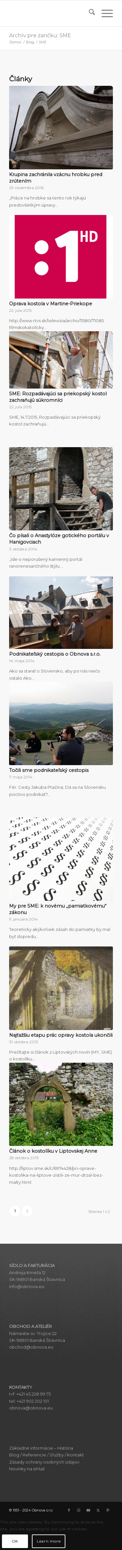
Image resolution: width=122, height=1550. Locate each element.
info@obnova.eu (26, 1286)
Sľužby (56, 1454)
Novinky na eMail (27, 1468)
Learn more (49, 1541)
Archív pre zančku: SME (40, 35)
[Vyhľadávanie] (88, 13)
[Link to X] (98, 1510)
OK (15, 1541)
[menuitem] (88, 13)
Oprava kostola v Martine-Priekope (50, 304)
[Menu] (104, 13)
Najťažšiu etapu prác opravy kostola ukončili (61, 1035)
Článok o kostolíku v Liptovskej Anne (53, 1151)
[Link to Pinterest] (108, 1510)
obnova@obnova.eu (31, 1407)
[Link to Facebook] (69, 1510)
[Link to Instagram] (79, 1510)
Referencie (34, 1454)
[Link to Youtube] (88, 1510)
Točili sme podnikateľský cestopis (48, 770)
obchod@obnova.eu (31, 1347)
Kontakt (75, 1454)
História (65, 1448)
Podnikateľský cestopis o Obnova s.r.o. (55, 654)
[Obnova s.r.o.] (50, 13)
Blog (14, 1454)
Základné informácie (31, 1448)
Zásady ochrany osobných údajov (44, 1462)
